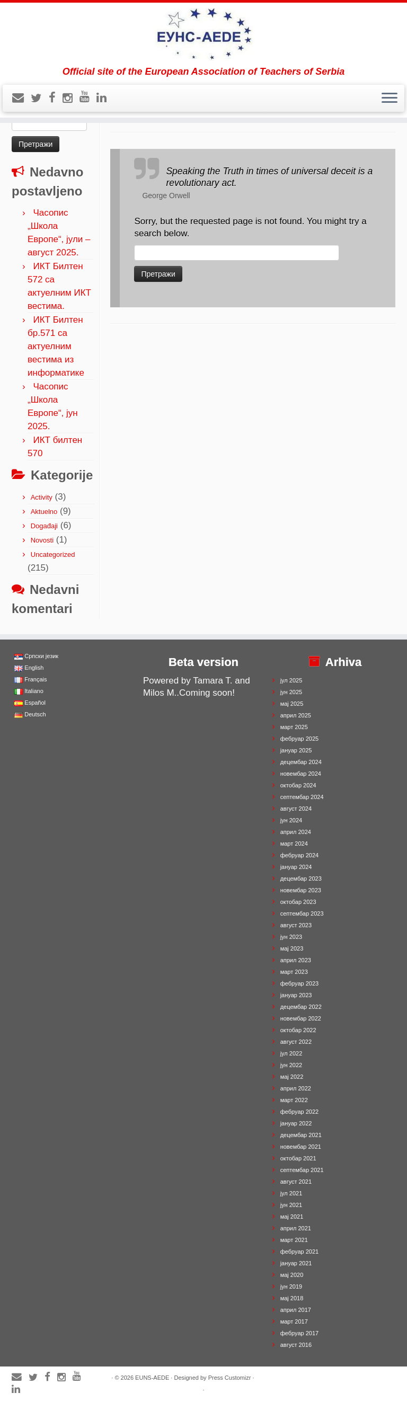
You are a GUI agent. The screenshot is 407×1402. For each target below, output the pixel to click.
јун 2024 (291, 820)
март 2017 (294, 1321)
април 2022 (295, 1088)
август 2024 (296, 808)
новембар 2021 (300, 1146)
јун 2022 (291, 1065)
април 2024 (295, 832)
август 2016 (296, 1345)
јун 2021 (291, 1205)
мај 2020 (292, 1275)
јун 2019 (291, 1286)
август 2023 (296, 925)
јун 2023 (291, 937)
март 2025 (294, 727)
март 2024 (294, 843)
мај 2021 (292, 1216)
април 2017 (295, 1310)
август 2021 (296, 1181)
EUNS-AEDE (152, 1377)
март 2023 (294, 972)
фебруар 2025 (299, 738)
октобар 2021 (298, 1158)
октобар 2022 (298, 1030)
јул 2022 (291, 1053)
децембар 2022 (301, 1007)
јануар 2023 (296, 995)
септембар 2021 (302, 1170)
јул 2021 (291, 1193)
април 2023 (295, 960)
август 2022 (296, 1042)
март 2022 (294, 1100)
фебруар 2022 (299, 1111)
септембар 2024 (302, 797)
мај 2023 (292, 948)
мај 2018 (292, 1298)
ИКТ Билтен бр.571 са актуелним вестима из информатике (56, 346)
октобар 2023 (298, 902)
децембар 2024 (301, 762)
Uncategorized (53, 554)
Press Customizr (229, 1377)
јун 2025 (291, 692)
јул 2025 (291, 680)
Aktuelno (44, 512)
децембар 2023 (301, 878)
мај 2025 (292, 703)
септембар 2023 (302, 913)
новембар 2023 (300, 890)
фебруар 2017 (299, 1333)
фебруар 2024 (299, 855)
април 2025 (295, 715)
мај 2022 (292, 1076)
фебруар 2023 (299, 983)
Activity (41, 497)
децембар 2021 (301, 1135)
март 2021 (294, 1240)
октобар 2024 (298, 785)
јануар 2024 (296, 867)
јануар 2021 (296, 1263)
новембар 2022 (300, 1018)
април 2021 (295, 1228)
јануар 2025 (296, 750)
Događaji (44, 526)
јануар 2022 (296, 1123)
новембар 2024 (300, 773)
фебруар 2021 (299, 1251)
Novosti (42, 540)
